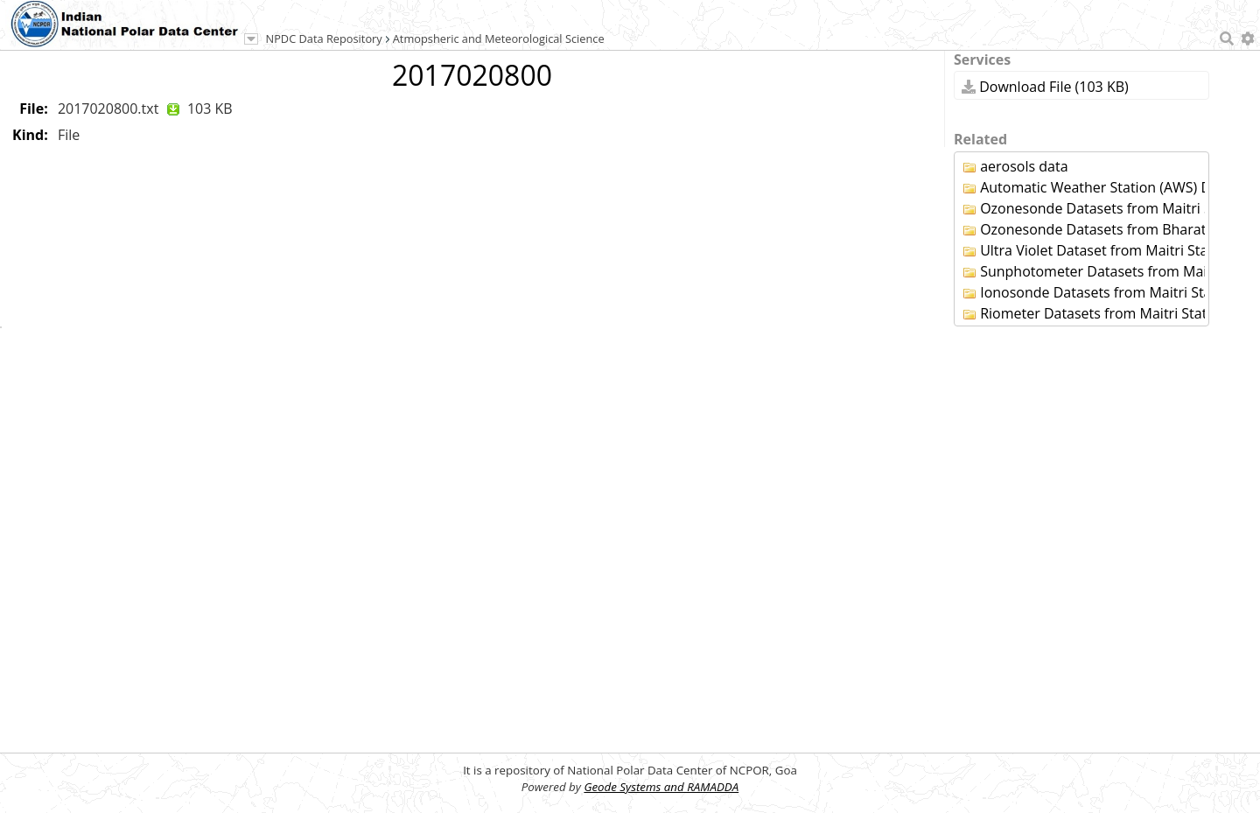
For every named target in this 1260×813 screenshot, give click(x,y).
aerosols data (1015, 166)
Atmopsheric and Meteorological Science (499, 38)
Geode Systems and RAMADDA (661, 787)
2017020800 (472, 75)
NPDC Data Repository (324, 38)
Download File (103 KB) (1045, 86)
